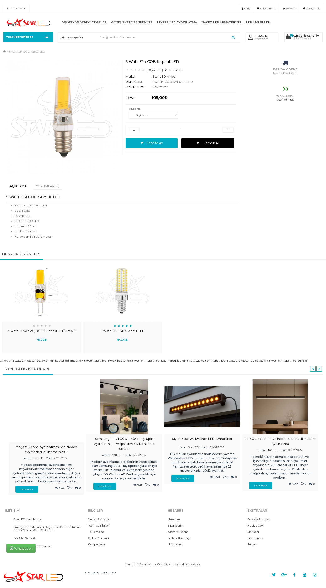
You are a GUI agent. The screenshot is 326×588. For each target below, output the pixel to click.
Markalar (253, 532)
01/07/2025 (295, 450)
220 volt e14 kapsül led (211, 361)
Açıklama (19, 186)
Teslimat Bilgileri (99, 526)
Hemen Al (208, 143)
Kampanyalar (97, 544)
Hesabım (174, 519)
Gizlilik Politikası (98, 538)
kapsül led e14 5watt (181, 361)
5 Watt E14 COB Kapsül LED (27, 51)
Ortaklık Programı (259, 519)
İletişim (252, 544)
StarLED (37, 458)
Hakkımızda (96, 532)
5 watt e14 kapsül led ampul (59, 361)
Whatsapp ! (21, 548)
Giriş (246, 8)
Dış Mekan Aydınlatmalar (84, 22)
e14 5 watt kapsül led (93, 361)
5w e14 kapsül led (119, 361)
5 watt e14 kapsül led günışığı (288, 361)
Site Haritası (255, 538)
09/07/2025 (217, 447)
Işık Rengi (134, 108)
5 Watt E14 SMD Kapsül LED (123, 331)
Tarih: (49, 458)
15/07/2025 (139, 455)
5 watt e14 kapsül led (26, 361)
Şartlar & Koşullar (99, 519)
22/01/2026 (61, 458)
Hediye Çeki (255, 526)
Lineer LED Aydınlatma (177, 22)
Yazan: (28, 458)
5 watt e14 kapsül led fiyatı (149, 361)
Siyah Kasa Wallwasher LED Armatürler (202, 439)
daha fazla (27, 489)
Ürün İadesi (175, 544)
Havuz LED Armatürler (221, 22)
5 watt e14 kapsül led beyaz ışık (247, 361)
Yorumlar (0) (51, 186)
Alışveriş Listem (178, 532)
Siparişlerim (176, 526)
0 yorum (154, 70)
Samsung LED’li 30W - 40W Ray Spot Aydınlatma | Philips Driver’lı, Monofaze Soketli (124, 444)
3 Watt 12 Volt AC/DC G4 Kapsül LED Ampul (41, 331)
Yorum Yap (174, 70)
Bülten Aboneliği (179, 538)
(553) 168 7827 (285, 99)
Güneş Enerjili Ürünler (132, 22)
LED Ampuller (258, 22)
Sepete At (152, 143)
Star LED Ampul (164, 77)
